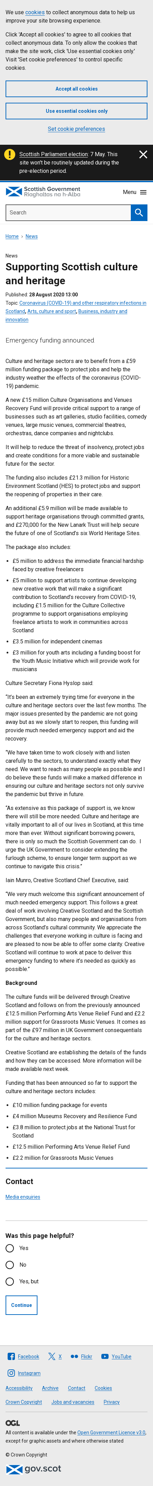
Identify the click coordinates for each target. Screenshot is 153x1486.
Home (12, 236)
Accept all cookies (77, 89)
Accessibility (19, 1388)
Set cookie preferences (76, 129)
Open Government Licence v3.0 (111, 1432)
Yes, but (29, 1281)
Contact (76, 1388)
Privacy (112, 1402)
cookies (35, 12)
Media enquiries (23, 1197)
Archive (50, 1388)
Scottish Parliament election (53, 154)
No (22, 1264)
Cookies (103, 1388)
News (32, 236)
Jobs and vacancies (72, 1402)
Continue (21, 1305)
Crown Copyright (24, 1402)
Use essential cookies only (77, 111)
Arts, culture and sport (51, 311)
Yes (23, 1248)
